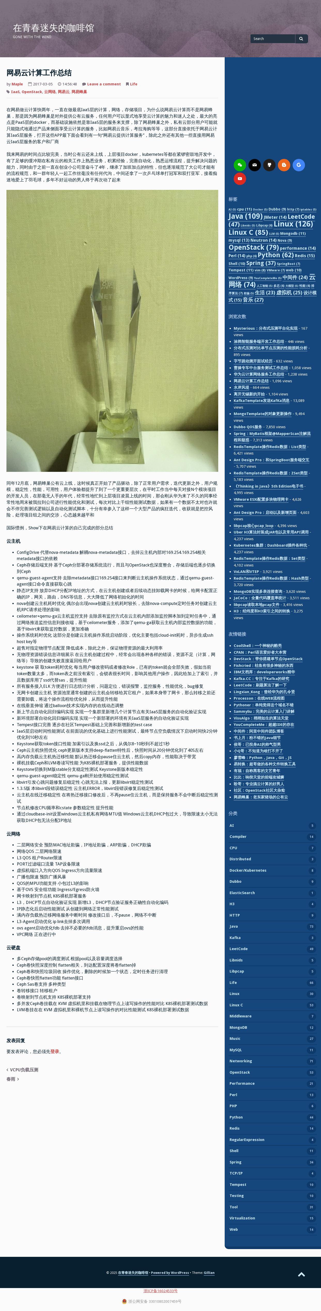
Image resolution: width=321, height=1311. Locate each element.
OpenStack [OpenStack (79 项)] (254, 247)
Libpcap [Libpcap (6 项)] (264, 225)
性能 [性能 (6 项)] (304, 286)
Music (235, 1039)
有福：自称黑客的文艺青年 (257, 770)
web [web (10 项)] (294, 270)
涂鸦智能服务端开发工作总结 (259, 341)
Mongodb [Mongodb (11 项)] (293, 233)
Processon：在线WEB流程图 (259, 698)
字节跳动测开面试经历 (253, 361)
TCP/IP (236, 1174)
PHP (233, 1106)
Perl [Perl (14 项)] (237, 255)
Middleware (241, 1016)
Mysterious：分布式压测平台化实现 (265, 328)
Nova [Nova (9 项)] (285, 240)
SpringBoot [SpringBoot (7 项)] (288, 264)
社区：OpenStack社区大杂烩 (259, 790)
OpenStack (32, 92)
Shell (234, 1151)
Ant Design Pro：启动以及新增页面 (265, 512)
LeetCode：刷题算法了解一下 (260, 685)
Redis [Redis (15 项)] (305, 255)
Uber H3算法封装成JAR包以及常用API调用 (271, 532)
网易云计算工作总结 (251, 381)
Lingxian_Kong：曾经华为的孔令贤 (264, 692)
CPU (233, 848)
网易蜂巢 (79, 92)
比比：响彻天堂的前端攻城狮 (259, 777)
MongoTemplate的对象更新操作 (263, 413)
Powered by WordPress (170, 1273)
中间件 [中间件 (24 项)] (295, 277)
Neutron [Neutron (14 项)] (263, 240)
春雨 (10, 1079)
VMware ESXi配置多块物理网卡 (261, 499)
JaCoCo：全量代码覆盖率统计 (260, 598)
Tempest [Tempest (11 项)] (241, 270)
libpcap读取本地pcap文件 (256, 604)
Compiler (238, 837)
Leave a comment (104, 84)
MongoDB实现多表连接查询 (258, 591)
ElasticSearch (242, 893)
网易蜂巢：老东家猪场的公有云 (261, 797)
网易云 (63, 92)
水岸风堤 (241, 387)
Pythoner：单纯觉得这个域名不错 (264, 705)
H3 (232, 904)
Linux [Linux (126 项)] (293, 224)
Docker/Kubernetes (248, 871)
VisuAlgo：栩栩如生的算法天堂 (261, 718)
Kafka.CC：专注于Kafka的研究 (261, 678)
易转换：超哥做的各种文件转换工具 (265, 764)
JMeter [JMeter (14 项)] (275, 217)
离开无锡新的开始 (249, 394)
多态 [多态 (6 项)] (278, 286)
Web (234, 1230)
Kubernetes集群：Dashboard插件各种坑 (270, 545)
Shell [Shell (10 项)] (237, 264)
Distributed (240, 859)
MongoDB (238, 1028)
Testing (237, 1196)
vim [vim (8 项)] (260, 270)
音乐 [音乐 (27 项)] (253, 300)
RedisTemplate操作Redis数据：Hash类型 (271, 578)
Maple (17, 84)
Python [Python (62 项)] (276, 255)
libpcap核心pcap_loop (253, 525)
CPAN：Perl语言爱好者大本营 (260, 652)
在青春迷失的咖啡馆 (53, 28)
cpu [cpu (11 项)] (244, 209)
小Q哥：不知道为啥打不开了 (258, 751)
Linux (234, 994)
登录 (54, 1051)
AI (232, 826)
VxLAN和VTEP (246, 571)
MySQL (236, 1050)
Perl (233, 1095)
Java (234, 927)
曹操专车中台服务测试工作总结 (261, 368)
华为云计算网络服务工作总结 (259, 374)
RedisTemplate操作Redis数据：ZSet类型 (271, 473)
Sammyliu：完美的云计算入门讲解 (264, 711)
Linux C (236, 1005)
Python (236, 1118)
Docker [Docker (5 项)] (260, 209)
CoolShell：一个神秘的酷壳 (258, 645)
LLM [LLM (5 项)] (274, 234)
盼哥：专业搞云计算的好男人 (259, 784)
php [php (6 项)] (251, 256)
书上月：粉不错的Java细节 (257, 737)
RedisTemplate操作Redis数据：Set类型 (269, 558)
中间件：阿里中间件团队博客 (259, 731)
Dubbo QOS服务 (248, 427)
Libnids (236, 961)
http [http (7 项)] (293, 209)
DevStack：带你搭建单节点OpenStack (268, 659)
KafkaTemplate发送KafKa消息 (261, 400)
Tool (234, 1207)
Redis (235, 1129)
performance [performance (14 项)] (298, 248)
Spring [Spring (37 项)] (261, 263)
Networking (241, 1061)
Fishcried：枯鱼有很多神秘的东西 (263, 665)
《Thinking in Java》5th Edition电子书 (268, 486)
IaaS (15, 92)
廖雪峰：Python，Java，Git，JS (263, 757)
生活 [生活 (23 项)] (265, 293)
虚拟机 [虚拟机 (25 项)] (289, 293)
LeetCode (239, 949)
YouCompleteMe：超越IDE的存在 (264, 724)
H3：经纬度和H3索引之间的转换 (262, 611)
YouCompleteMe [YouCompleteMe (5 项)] (267, 278)
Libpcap (237, 972)
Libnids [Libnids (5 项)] (248, 225)
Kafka (235, 938)
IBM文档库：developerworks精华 (264, 672)
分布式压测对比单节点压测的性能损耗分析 (270, 348)
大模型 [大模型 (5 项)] (291, 286)
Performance (242, 1084)
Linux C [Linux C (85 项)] (248, 232)
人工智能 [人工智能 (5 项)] (264, 286)
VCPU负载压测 (24, 1069)
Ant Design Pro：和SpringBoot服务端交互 (271, 460)
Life (133, 84)
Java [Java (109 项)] (246, 216)
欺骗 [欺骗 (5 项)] (249, 293)
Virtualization (242, 1218)
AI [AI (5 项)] (232, 209)
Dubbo (235, 882)
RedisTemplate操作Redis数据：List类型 (270, 446)
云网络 (50, 92)
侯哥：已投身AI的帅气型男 (257, 744)
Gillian (209, 1273)
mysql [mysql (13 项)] (239, 240)
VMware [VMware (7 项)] (276, 270)
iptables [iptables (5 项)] (308, 209)
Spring (235, 1163)
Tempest (238, 1185)
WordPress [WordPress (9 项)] (241, 278)
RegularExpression (247, 1140)
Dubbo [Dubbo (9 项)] (277, 209)
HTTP (235, 916)
